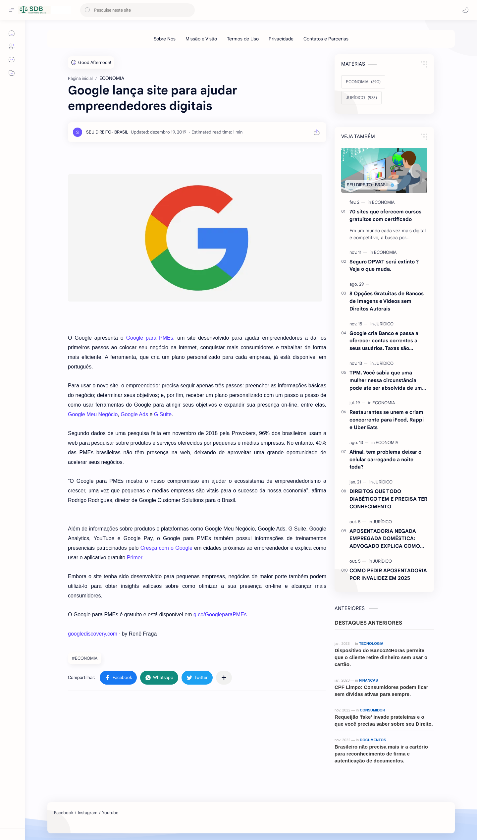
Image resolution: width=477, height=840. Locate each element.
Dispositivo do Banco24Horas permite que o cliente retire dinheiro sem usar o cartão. (381, 657)
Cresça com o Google (166, 548)
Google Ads (134, 414)
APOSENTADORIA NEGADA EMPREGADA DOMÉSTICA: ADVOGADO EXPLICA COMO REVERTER (384, 539)
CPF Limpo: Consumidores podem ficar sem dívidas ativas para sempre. (381, 690)
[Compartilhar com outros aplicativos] (224, 678)
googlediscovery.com (92, 634)
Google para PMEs (149, 338)
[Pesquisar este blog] (137, 10)
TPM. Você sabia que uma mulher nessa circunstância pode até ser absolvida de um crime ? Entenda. (385, 380)
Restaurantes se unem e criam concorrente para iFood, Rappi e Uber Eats (386, 419)
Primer (134, 557)
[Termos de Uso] (243, 38)
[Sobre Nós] (165, 38)
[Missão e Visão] (201, 38)
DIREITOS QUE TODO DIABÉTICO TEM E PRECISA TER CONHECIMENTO (388, 499)
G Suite (163, 414)
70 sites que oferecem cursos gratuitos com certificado (385, 215)
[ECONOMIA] (363, 81)
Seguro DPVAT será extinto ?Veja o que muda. (384, 265)
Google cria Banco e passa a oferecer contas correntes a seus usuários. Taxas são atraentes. (383, 341)
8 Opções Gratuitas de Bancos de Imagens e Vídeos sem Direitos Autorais (386, 301)
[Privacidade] (281, 38)
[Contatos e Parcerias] (325, 38)
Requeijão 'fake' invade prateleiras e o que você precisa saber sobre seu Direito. (384, 720)
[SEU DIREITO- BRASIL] (107, 132)
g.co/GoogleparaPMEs (220, 614)
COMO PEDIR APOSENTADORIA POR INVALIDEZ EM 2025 (388, 574)
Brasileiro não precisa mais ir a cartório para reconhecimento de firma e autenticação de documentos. (381, 753)
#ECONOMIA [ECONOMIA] (84, 658)
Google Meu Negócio (93, 414)
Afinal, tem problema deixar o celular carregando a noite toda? (385, 459)
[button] (465, 10)
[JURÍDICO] (361, 97)
